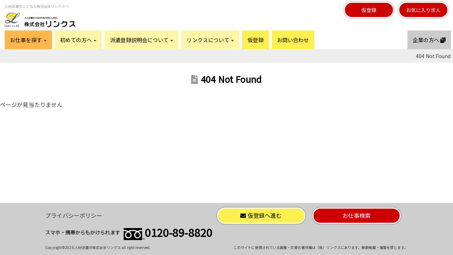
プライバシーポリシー (73, 215)
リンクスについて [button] (210, 40)
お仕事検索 (356, 215)
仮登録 (368, 9)
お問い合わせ (293, 40)
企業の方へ (429, 40)
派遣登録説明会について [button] (141, 40)
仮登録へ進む (261, 215)
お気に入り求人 (423, 9)
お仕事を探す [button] (28, 40)
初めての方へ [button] (78, 40)
